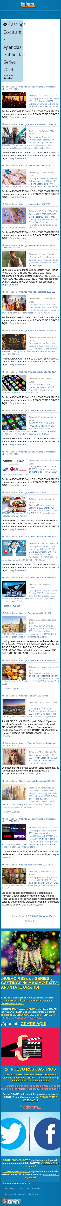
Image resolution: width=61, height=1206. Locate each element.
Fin (50, 916)
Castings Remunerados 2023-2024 (35, 613)
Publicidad (34, 1194)
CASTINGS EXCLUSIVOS (16, 1160)
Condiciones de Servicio (30, 1188)
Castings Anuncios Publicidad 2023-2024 (37, 124)
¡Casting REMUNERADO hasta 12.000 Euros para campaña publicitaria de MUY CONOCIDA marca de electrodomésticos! (29, 470)
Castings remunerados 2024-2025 (34, 166)
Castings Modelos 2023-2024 (32, 492)
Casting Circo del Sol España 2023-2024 (37, 781)
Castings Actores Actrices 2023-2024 (36, 865)
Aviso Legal (10, 1188)
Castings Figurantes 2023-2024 (33, 696)
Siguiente (44, 916)
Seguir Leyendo (18, 117)
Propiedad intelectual (15, 1194)
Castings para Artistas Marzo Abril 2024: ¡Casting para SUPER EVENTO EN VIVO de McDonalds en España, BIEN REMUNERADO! (44, 102)
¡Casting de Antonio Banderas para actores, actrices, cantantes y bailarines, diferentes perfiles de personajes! (43, 261)
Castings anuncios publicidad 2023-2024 (37, 372)
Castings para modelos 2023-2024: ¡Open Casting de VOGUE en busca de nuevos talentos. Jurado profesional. (43, 759)
